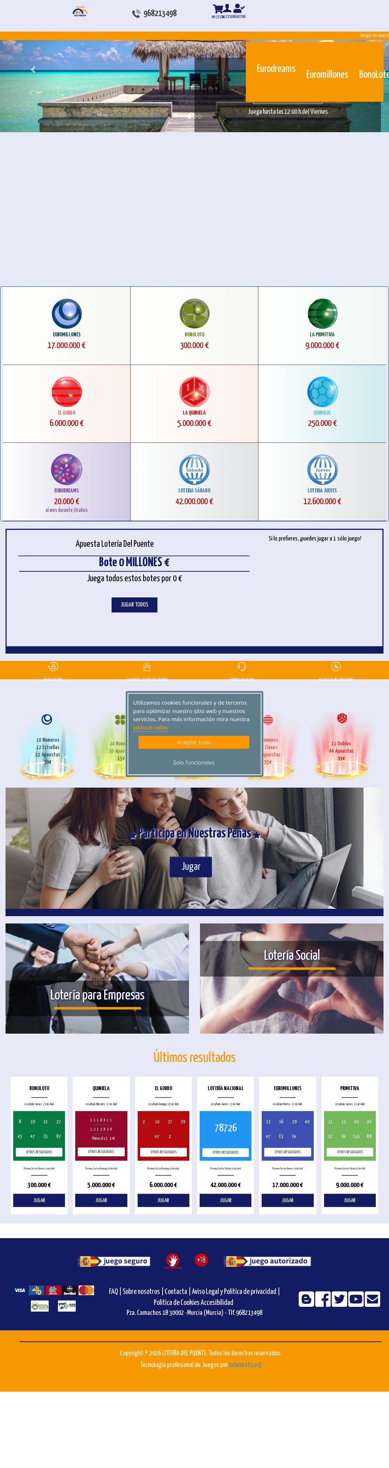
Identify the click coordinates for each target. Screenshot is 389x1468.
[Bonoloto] (364, 54)
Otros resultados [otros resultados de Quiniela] (101, 1152)
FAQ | (116, 1291)
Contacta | (178, 1291)
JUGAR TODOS (134, 605)
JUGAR (39, 1200)
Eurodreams (276, 69)
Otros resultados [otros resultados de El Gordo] (163, 1152)
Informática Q (245, 1365)
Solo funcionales (194, 762)
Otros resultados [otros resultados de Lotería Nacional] (225, 1152)
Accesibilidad (217, 1302)
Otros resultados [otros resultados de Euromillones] (288, 1152)
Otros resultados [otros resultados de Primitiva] (350, 1152)
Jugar (191, 867)
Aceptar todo (194, 742)
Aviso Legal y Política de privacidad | (236, 1291)
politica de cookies (150, 728)
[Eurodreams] (262, 51)
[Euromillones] (312, 54)
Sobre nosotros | (143, 1291)
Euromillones (327, 75)
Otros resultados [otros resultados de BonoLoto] (39, 1152)
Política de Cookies (177, 1302)
